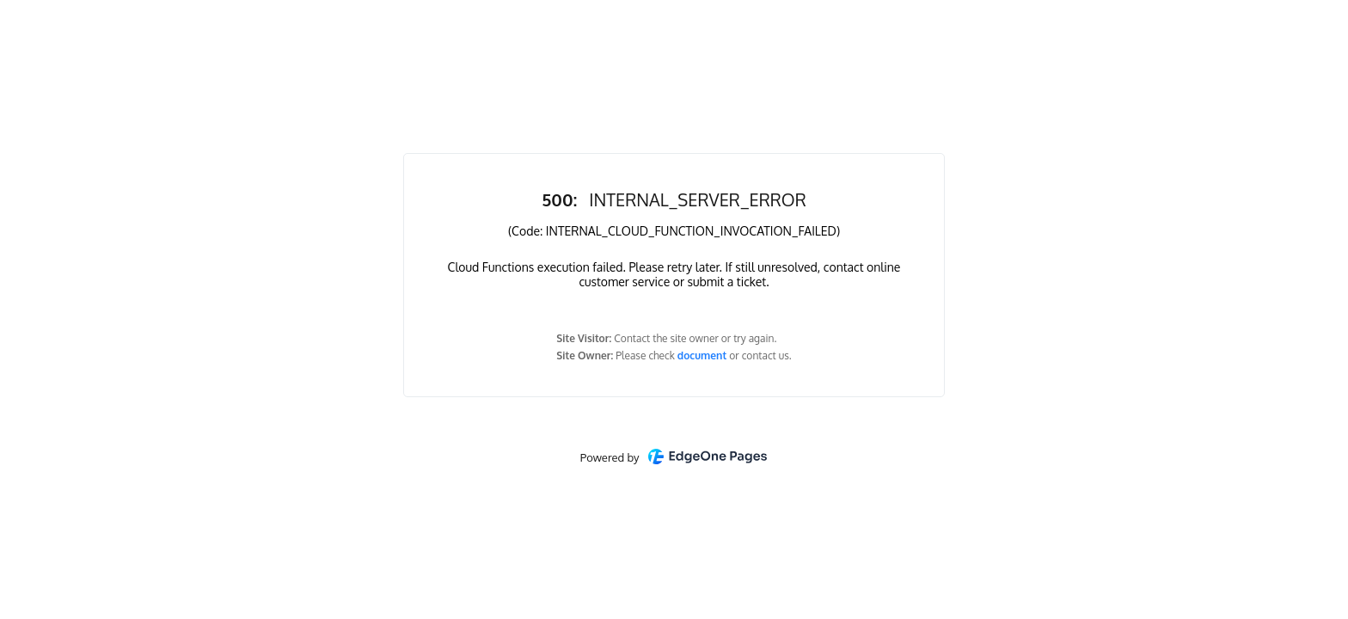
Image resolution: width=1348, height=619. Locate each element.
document (703, 355)
